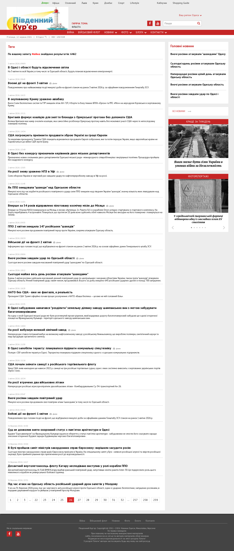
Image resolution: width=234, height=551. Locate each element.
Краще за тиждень (198, 121)
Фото (126, 32)
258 (145, 500)
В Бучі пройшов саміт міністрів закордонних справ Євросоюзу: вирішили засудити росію (69, 448)
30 (105, 500)
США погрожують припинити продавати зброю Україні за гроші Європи (57, 135)
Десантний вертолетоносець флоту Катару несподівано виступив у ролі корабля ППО (68, 466)
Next (224, 227)
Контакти (159, 32)
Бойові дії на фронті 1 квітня (32, 414)
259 (155, 500)
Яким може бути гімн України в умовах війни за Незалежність (198, 164)
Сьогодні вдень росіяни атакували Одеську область (197, 65)
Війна (70, 32)
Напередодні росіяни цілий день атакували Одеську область (198, 75)
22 (36, 500)
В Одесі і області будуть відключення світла (38, 67)
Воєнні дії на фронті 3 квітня (32, 83)
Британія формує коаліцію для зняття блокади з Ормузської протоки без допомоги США (70, 117)
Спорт (121, 2)
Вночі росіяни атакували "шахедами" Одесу (198, 54)
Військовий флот (89, 32)
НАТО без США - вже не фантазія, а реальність (40, 292)
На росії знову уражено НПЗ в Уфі (36, 171)
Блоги (141, 32)
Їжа (150, 3)
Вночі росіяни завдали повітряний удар (35, 398)
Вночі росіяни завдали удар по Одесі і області (194, 95)
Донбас (108, 2)
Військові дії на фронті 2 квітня (34, 242)
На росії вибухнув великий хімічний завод (42, 330)
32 (122, 500)
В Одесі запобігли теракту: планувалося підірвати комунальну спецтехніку (64, 348)
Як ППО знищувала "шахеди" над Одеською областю (44, 187)
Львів (84, 2)
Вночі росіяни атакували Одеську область (197, 84)
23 (44, 500)
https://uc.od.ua (38, 18)
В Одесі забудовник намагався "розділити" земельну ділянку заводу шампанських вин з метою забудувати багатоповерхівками (82, 310)
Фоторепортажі (198, 176)
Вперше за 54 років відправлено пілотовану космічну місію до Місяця (61, 205)
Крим (95, 2)
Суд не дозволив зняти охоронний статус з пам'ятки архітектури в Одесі (58, 430)
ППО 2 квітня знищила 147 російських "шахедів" (41, 226)
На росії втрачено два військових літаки (36, 382)
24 (53, 500)
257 (135, 500)
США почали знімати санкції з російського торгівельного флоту (52, 364)
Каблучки (162, 2)
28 (87, 500)
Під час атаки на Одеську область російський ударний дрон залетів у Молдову (63, 484)
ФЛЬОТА (76, 26)
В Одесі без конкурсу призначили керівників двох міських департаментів (59, 153)
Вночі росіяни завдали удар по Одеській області (46, 258)
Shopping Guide (181, 2)
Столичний (70, 2)
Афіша (55, 2)
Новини (110, 32)
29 (96, 500)
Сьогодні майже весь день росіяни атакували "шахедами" (48, 274)
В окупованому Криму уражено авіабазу (36, 99)
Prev (173, 227)
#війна (36, 54)
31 (113, 500)
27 (79, 500)
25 (62, 500)
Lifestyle (134, 2)
